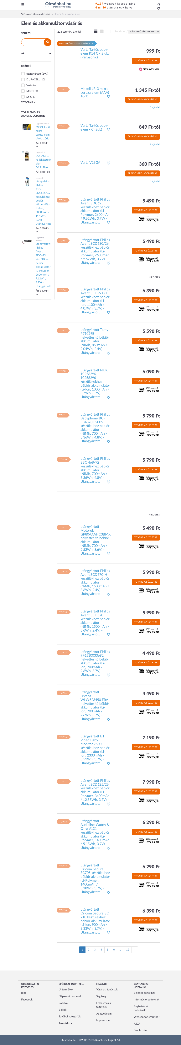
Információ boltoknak (146, 999)
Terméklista (65, 1023)
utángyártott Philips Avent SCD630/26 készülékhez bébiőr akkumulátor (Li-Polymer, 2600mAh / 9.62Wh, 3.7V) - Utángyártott (95, 251)
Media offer (140, 1030)
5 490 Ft (151, 201)
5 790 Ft (151, 416)
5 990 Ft (151, 572)
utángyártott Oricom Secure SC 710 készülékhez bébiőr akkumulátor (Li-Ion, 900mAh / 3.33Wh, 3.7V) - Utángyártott (95, 921)
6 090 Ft (151, 372)
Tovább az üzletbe (145, 60)
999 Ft (153, 51)
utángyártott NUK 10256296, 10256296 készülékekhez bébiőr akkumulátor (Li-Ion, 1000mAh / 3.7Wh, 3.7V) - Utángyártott (95, 384)
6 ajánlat (155, 107)
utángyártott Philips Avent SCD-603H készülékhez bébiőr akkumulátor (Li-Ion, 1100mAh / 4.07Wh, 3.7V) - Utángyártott (95, 301)
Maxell (30, 91)
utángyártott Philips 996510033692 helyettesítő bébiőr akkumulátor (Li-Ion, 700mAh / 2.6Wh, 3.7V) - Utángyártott (95, 663)
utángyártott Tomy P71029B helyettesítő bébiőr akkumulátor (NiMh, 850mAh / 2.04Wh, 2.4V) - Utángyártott (94, 341)
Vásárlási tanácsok (107, 989)
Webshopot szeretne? (146, 1017)
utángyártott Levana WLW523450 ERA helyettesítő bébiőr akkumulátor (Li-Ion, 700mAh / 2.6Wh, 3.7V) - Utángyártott (94, 706)
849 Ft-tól (149, 127)
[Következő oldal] (135, 949)
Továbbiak (28, 102)
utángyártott (33, 74)
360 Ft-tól (149, 164)
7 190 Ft (151, 738)
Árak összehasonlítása (142, 99)
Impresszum (103, 1020)
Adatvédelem (104, 1013)
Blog (23, 993)
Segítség (101, 996)
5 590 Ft (151, 331)
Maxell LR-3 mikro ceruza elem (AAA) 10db (94, 92)
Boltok (62, 1010)
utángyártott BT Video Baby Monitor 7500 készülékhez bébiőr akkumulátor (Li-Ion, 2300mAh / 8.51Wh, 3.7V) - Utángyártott (95, 750)
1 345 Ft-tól (147, 90)
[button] (157, 8)
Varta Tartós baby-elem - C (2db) (94, 127)
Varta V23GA (90, 162)
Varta (29, 85)
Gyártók (63, 1003)
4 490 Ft (151, 653)
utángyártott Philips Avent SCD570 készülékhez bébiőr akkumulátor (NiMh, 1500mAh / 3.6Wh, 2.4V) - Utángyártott (95, 623)
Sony (29, 97)
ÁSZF (137, 1023)
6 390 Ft (151, 291)
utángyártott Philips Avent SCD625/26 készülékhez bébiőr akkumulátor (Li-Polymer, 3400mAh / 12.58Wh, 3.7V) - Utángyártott (95, 792)
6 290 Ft (151, 822)
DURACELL (33, 79)
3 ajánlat (155, 181)
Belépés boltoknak (144, 993)
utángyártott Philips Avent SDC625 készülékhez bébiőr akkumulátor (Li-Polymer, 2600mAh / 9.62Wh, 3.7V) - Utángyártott (95, 211)
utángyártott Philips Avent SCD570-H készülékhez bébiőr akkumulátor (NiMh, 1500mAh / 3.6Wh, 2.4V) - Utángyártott (95, 582)
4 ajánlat (155, 144)
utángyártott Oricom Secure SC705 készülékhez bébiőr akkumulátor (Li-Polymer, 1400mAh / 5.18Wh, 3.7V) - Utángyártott (95, 879)
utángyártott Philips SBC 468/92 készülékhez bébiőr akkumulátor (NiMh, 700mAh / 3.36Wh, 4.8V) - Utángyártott (95, 470)
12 (127, 949)
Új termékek (66, 989)
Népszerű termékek (70, 996)
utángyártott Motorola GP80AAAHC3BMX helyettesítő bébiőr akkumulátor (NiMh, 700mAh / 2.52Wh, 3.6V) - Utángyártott (95, 540)
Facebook (27, 999)
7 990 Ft (151, 782)
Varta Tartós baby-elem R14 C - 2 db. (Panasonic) (94, 53)
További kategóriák (70, 1016)
